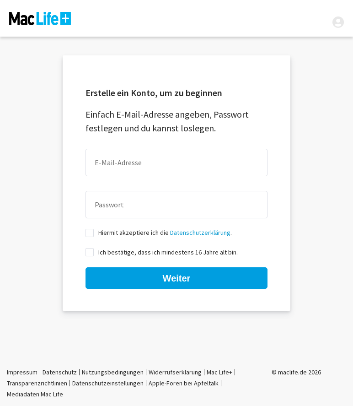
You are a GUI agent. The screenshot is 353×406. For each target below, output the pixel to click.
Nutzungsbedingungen (113, 372)
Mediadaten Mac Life (35, 394)
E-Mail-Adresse (118, 162)
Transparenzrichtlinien (37, 383)
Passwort (109, 204)
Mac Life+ (219, 372)
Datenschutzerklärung (200, 232)
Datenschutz (60, 372)
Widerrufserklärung (175, 372)
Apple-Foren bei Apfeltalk (184, 383)
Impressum (22, 372)
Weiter (177, 278)
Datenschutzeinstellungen (108, 383)
